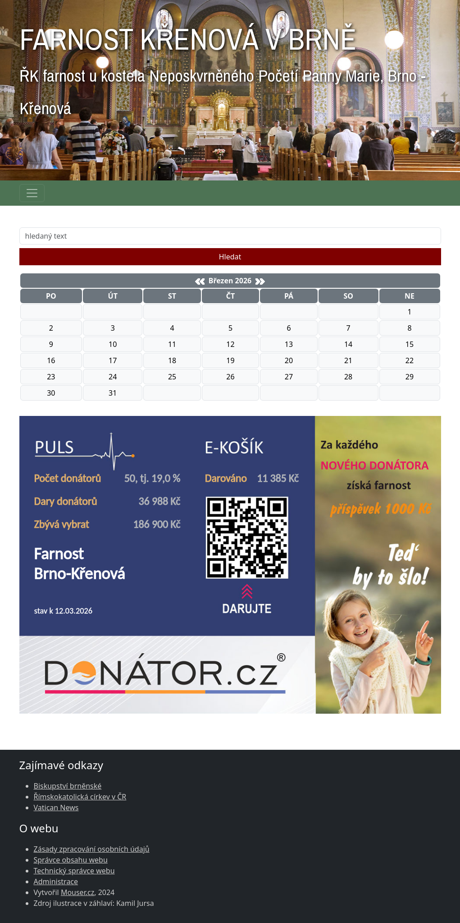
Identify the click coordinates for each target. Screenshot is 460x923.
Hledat (230, 257)
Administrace (56, 881)
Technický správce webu (74, 871)
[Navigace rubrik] (32, 193)
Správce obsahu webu (71, 860)
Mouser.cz (77, 892)
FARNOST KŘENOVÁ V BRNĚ (222, 66)
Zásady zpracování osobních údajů (92, 849)
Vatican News (56, 807)
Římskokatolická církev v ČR (80, 797)
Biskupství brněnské (68, 786)
